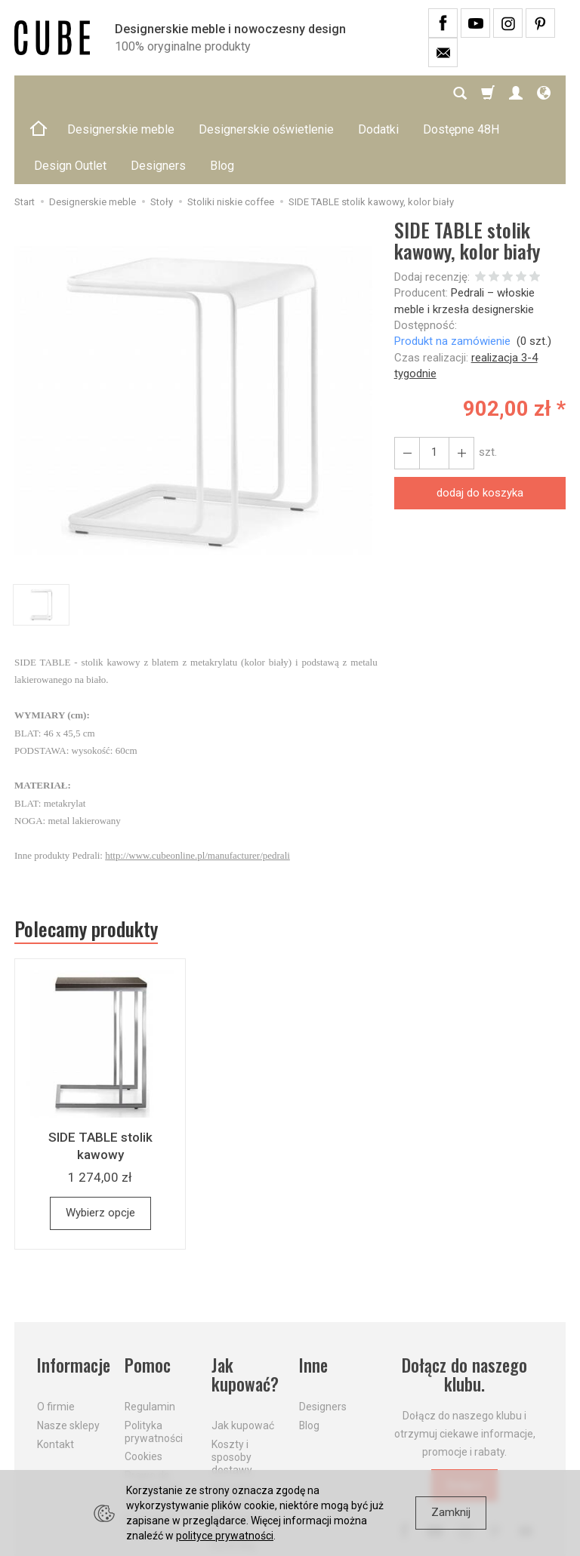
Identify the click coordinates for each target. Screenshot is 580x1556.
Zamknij (450, 1512)
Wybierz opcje (100, 1140)
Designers (323, 1334)
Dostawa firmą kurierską (233, 1460)
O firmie (56, 1334)
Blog (309, 1353)
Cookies (143, 1384)
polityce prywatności (224, 1536)
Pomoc (148, 1293)
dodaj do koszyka (480, 420)
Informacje (71, 1293)
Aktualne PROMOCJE (239, 1422)
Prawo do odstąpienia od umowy (152, 1416)
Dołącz (464, 1412)
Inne (313, 1293)
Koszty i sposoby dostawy (231, 1385)
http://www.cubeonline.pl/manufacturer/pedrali (197, 783)
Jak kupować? (245, 1303)
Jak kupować (242, 1353)
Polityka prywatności (154, 1359)
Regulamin (150, 1334)
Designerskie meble (120, 93)
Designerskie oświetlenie (266, 93)
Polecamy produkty (86, 856)
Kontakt (55, 1372)
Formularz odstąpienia (152, 1453)
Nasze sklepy (68, 1353)
